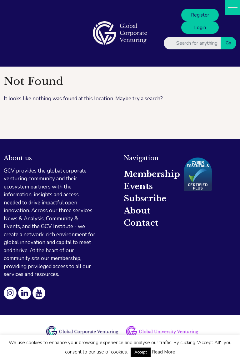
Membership (152, 174)
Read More (163, 352)
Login (200, 27)
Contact (141, 223)
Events (138, 186)
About (137, 211)
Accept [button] (140, 352)
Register (200, 15)
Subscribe (145, 198)
